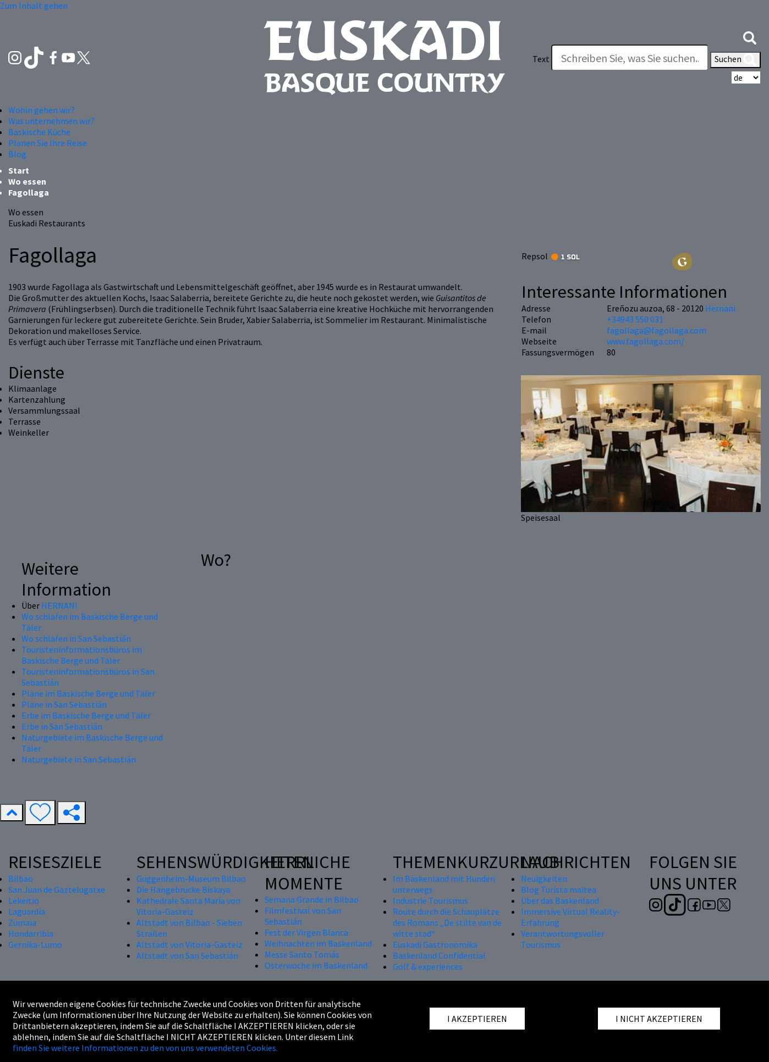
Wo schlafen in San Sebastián (76, 638)
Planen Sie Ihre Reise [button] (47, 142)
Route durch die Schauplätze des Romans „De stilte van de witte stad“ (447, 922)
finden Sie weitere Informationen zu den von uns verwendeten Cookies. (145, 1047)
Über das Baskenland (560, 900)
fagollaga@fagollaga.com (656, 330)
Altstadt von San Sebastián (187, 955)
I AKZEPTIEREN (477, 1018)
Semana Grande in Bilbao (312, 899)
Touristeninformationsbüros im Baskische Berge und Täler (81, 655)
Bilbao (20, 878)
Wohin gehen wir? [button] (41, 109)
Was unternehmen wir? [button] (51, 120)
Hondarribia (30, 933)
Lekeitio (23, 900)
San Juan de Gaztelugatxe (56, 889)
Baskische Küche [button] (39, 131)
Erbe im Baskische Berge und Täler (86, 715)
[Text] (629, 58)
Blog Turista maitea (558, 889)
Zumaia (22, 922)
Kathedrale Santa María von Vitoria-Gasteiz (188, 906)
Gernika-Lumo (35, 944)
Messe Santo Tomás (302, 954)
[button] (749, 36)
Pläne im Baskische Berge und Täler (88, 693)
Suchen (735, 59)
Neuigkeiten (544, 878)
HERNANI (59, 605)
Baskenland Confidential (439, 955)
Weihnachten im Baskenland (318, 943)
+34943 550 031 (635, 319)
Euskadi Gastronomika (435, 944)
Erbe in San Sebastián (61, 726)
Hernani (720, 308)
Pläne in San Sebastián (64, 704)
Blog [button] (17, 153)
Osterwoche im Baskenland (316, 965)
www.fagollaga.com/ (645, 341)
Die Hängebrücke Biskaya (183, 889)
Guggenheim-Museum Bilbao (191, 878)
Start (18, 170)
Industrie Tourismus (430, 900)
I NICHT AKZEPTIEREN (659, 1018)
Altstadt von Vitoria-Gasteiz (189, 944)
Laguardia (26, 911)
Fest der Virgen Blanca (306, 932)
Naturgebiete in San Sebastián (78, 759)
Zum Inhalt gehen (34, 5)
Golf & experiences (428, 966)
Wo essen (27, 181)
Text (541, 58)
